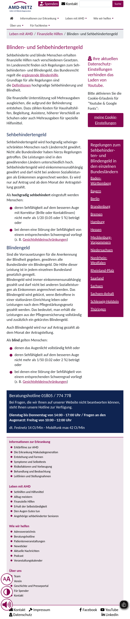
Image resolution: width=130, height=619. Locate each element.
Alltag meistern (23, 497)
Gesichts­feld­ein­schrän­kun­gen (45, 239)
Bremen (96, 214)
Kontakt (18, 595)
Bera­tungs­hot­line (24, 536)
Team (17, 576)
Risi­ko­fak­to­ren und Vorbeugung (33, 466)
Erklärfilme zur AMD (26, 447)
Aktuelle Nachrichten (26, 551)
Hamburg (98, 222)
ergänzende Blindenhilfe (40, 75)
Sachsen (97, 286)
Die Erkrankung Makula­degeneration (36, 452)
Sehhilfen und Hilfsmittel (29, 492)
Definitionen (21, 85)
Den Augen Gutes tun (27, 511)
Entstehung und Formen (28, 457)
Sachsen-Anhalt (102, 293)
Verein (18, 581)
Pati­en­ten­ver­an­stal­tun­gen (29, 541)
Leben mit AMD (76, 18)
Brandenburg (100, 206)
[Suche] (96, 4)
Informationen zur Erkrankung (39, 18)
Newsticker (20, 546)
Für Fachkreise (40, 25)
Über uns (16, 25)
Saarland (97, 278)
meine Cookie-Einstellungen (105, 120)
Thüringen (98, 309)
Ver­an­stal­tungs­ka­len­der (28, 560)
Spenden (49, 4)
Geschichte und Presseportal (31, 586)
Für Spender (21, 591)
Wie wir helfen (103, 18)
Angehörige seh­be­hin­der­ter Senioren (36, 516)
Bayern (96, 191)
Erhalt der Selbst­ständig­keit (30, 506)
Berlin (95, 198)
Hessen (96, 229)
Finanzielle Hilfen (50, 34)
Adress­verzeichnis (24, 531)
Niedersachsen (102, 250)
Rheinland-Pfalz (102, 270)
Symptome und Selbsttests (30, 462)
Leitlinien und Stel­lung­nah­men (32, 476)
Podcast (19, 556)
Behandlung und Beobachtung (32, 471)
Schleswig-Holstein (105, 301)
